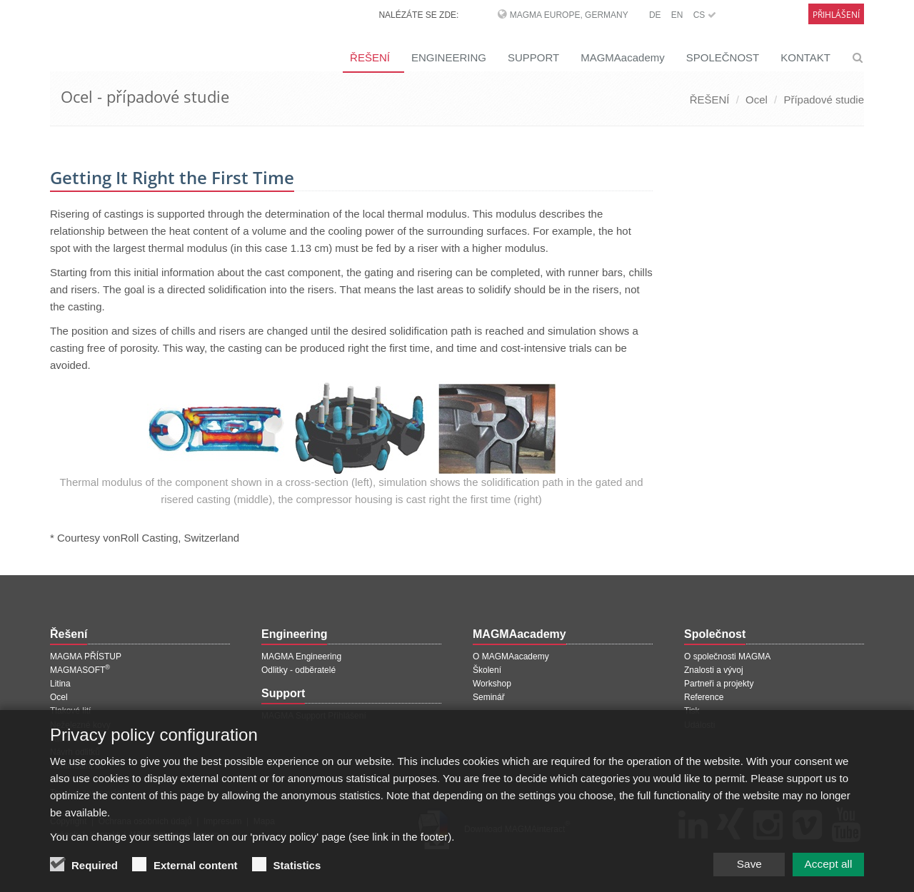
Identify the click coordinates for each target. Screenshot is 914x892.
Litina (60, 684)
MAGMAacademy (623, 57)
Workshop (492, 684)
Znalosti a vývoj (713, 670)
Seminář (489, 697)
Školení (487, 670)
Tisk (692, 711)
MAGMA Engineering (301, 657)
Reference (703, 697)
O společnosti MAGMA (727, 657)
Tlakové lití (70, 711)
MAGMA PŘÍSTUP (85, 657)
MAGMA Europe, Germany (569, 15)
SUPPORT (533, 57)
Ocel (756, 99)
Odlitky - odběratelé (298, 670)
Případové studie (823, 99)
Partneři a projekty (718, 684)
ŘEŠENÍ (370, 57)
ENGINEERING (448, 57)
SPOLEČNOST (723, 57)
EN (677, 15)
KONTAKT (805, 57)
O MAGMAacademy (511, 657)
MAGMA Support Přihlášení (313, 716)
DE (655, 15)
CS (704, 15)
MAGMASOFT (80, 670)
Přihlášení (836, 15)
